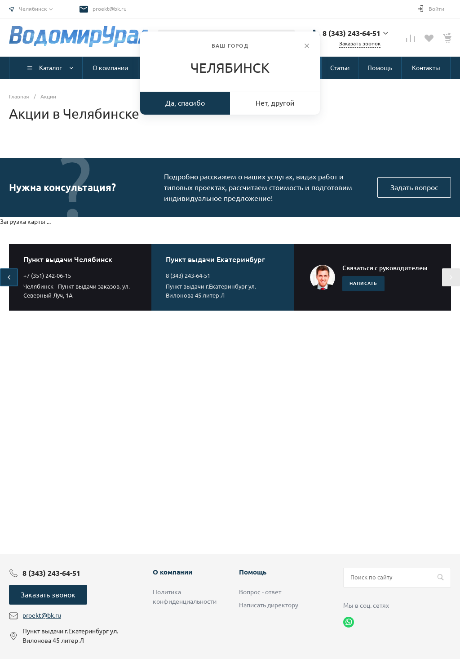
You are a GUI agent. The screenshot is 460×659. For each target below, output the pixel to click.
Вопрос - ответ (260, 592)
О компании (172, 572)
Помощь (252, 572)
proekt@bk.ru (110, 9)
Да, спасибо (185, 103)
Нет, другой (275, 103)
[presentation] (9, 277)
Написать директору (268, 605)
